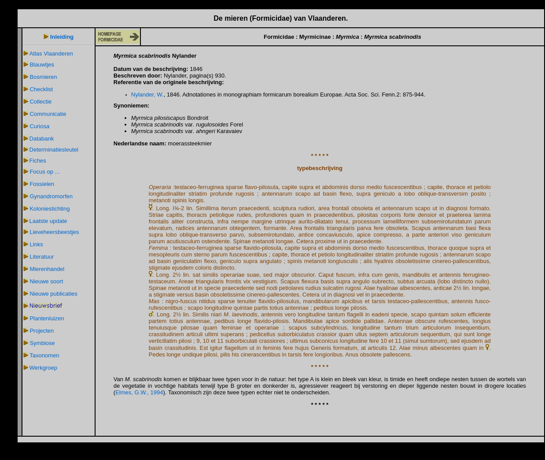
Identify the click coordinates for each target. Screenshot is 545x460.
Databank (41, 138)
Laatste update (48, 221)
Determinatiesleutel (53, 149)
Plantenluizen (46, 318)
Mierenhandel (46, 269)
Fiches (37, 160)
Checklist (41, 89)
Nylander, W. (147, 94)
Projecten (41, 330)
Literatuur (41, 256)
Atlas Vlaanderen (51, 53)
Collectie (40, 101)
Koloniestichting (49, 208)
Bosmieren (43, 77)
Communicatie (47, 114)
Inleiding (62, 36)
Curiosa (39, 126)
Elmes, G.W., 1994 (139, 392)
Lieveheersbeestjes (54, 232)
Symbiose (42, 343)
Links (36, 244)
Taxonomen (44, 355)
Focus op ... (44, 171)
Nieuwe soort (46, 281)
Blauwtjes (41, 64)
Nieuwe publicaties (53, 293)
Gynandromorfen (51, 196)
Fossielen (41, 184)
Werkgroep (43, 367)
